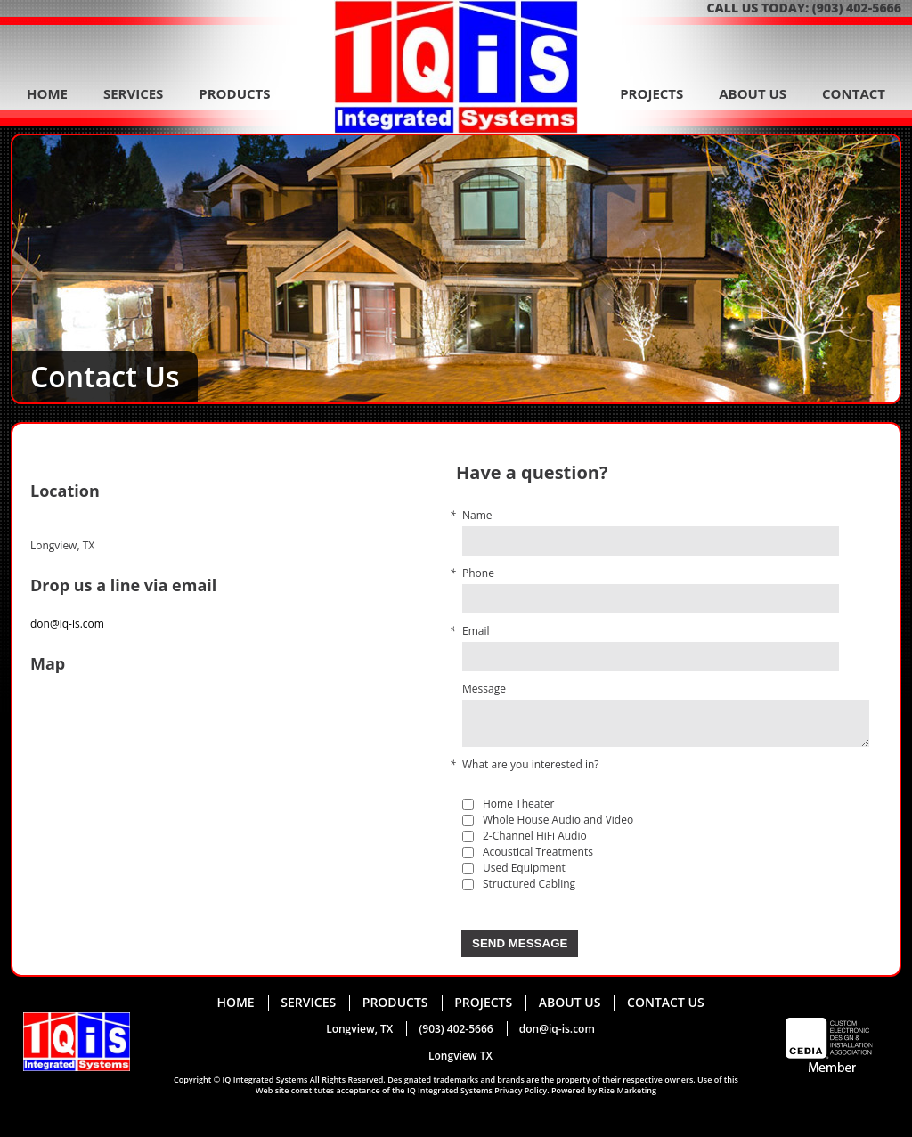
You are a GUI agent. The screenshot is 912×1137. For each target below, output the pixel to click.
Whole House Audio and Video (558, 820)
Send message (519, 943)
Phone (478, 573)
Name (477, 515)
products (234, 93)
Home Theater (518, 804)
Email (476, 631)
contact (853, 93)
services (133, 93)
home (47, 93)
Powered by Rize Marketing (603, 1090)
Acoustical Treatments (538, 852)
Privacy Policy (520, 1090)
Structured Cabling (529, 884)
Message (484, 689)
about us (752, 93)
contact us (665, 1002)
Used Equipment (524, 868)
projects (651, 93)
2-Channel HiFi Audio (535, 836)
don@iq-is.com (67, 623)
